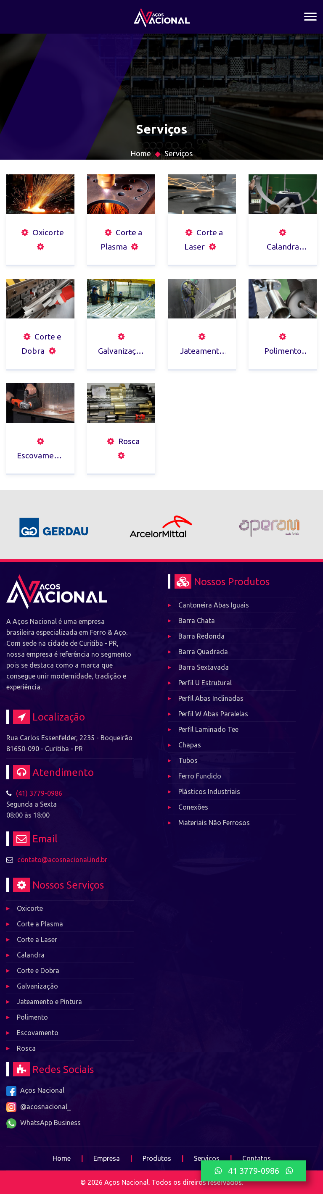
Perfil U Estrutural (205, 682)
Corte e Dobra (38, 970)
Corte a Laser (37, 939)
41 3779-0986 (253, 1171)
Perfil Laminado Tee (208, 729)
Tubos (188, 760)
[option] (54, 524)
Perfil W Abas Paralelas (213, 714)
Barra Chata (196, 620)
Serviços (178, 153)
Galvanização (37, 986)
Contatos (256, 1158)
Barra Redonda (201, 636)
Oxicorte (30, 908)
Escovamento (37, 1032)
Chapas (189, 745)
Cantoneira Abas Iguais (213, 605)
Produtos (157, 1158)
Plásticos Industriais (209, 791)
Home (140, 153)
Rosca (26, 1048)
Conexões (193, 807)
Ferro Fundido (199, 776)
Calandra (31, 955)
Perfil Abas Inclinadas (211, 698)
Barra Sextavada (203, 667)
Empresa (106, 1158)
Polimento (32, 1017)
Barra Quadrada (203, 651)
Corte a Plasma (40, 924)
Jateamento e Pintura (49, 1001)
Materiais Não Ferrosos (214, 822)
